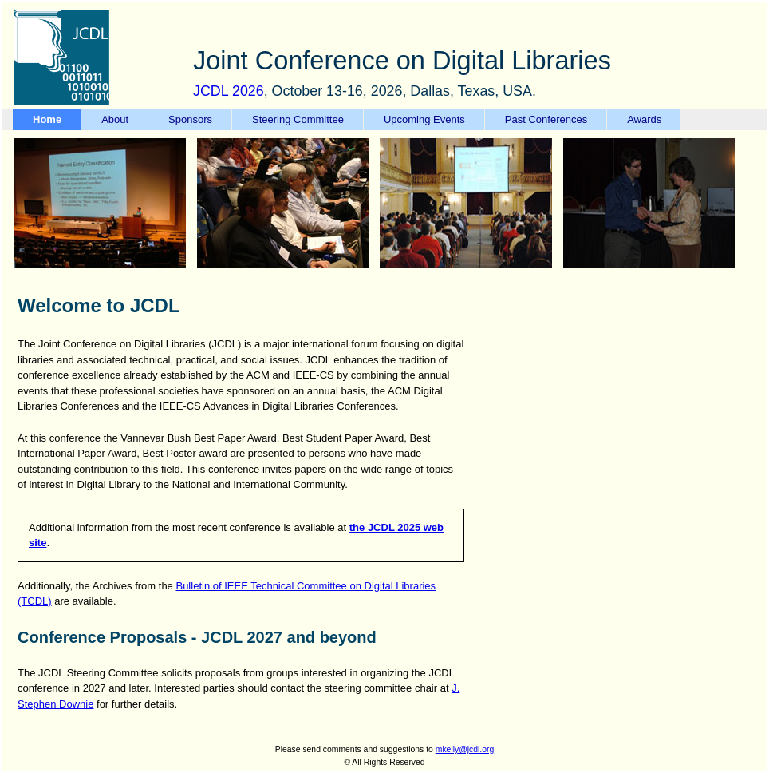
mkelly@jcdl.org (465, 749)
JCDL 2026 (228, 91)
